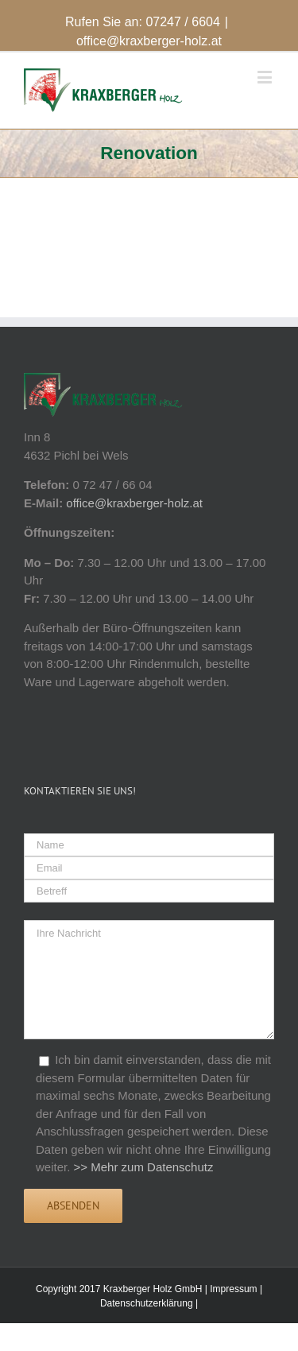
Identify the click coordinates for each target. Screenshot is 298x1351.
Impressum (233, 1289)
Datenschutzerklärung (146, 1303)
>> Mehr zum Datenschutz (144, 1167)
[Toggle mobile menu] (265, 76)
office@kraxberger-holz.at (149, 41)
